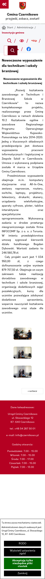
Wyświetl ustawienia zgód (22, 552)
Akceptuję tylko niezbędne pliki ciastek (22, 563)
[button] (23, 338)
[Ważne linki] (4, 4)
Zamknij (22, 573)
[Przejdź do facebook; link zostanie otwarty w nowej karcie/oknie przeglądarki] (28, 49)
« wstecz (32, 391)
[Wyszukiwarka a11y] (22, 40)
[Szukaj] (12, 50)
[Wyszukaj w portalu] (6, 50)
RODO (22, 543)
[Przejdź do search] (9, 40)
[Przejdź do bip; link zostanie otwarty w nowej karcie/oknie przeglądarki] (34, 40)
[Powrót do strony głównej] (7, 28)
